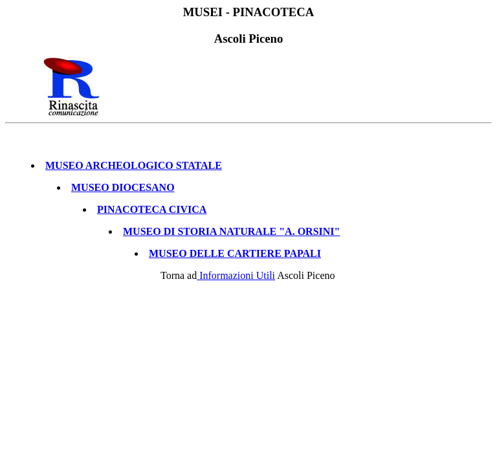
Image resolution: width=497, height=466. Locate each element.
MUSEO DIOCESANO (123, 191)
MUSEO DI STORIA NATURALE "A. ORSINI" (231, 235)
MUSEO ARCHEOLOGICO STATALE (133, 169)
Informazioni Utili (236, 279)
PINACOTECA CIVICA (151, 213)
